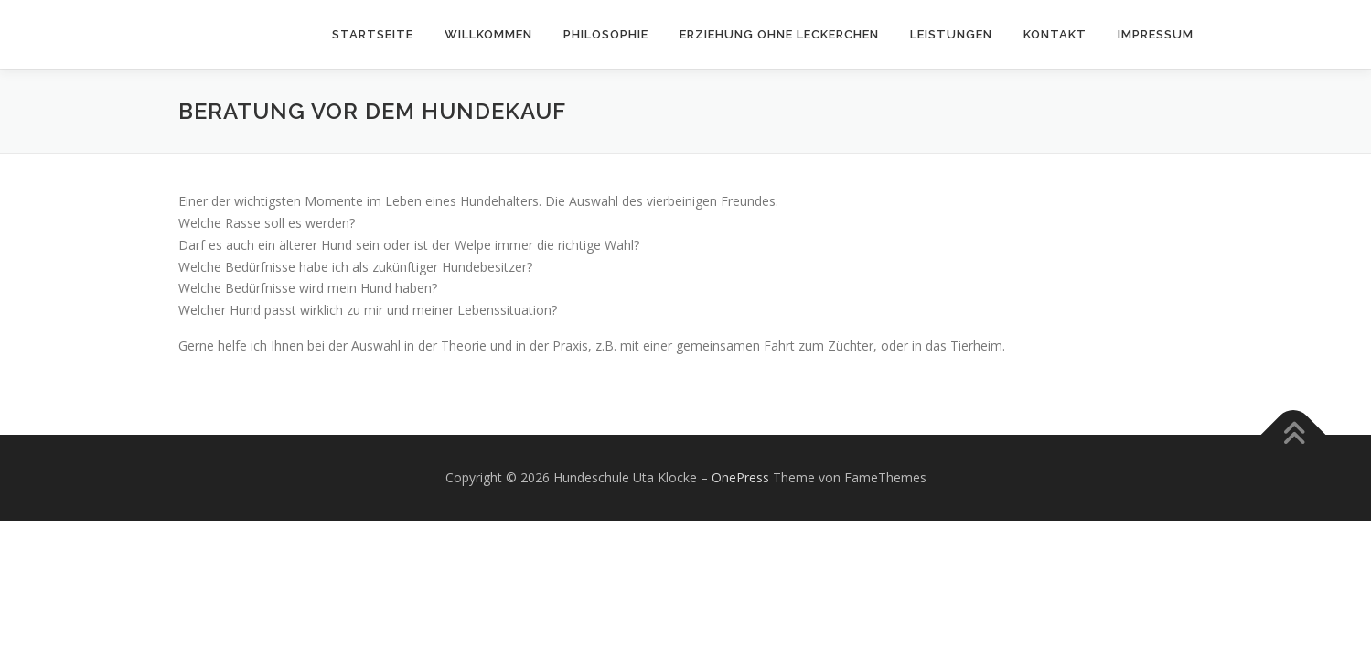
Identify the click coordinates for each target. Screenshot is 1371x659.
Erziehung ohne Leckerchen (779, 34)
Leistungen (951, 34)
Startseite (372, 34)
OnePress (740, 477)
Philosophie (605, 34)
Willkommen (488, 34)
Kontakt (1055, 34)
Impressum (1156, 34)
